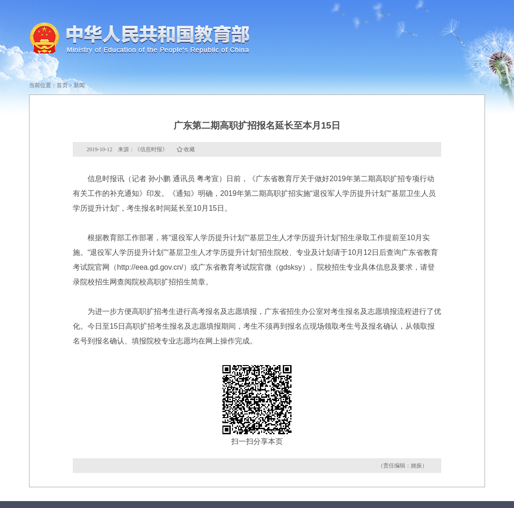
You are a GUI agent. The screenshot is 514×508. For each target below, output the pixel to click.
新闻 (79, 85)
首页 (62, 85)
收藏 (189, 149)
